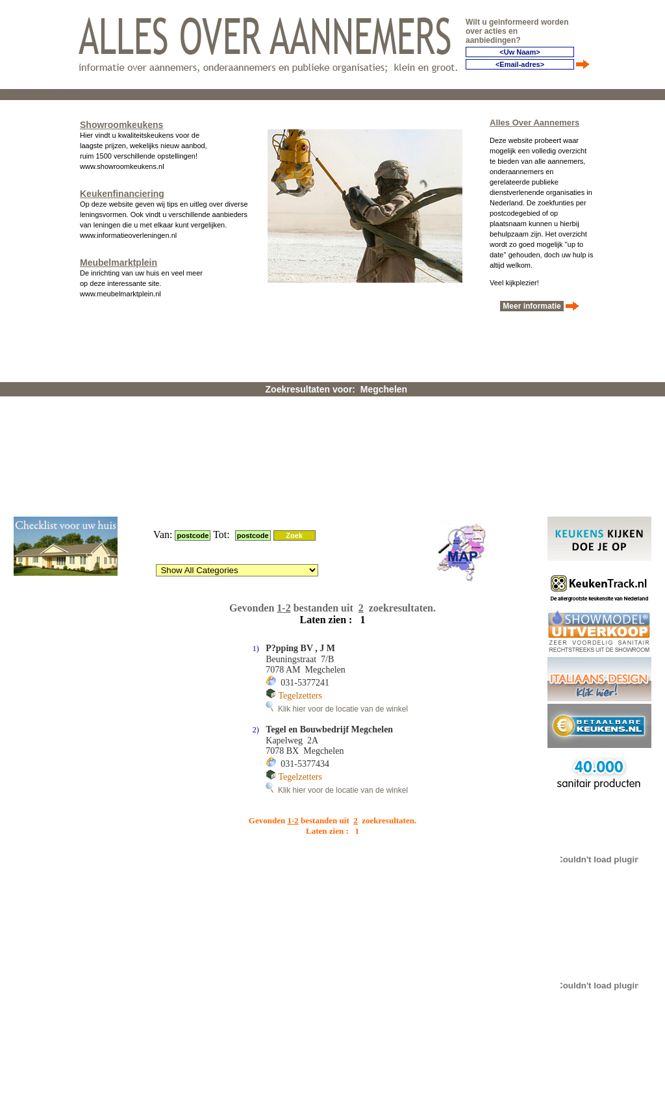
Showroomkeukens (121, 121)
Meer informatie (532, 302)
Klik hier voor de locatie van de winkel (337, 538)
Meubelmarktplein (118, 258)
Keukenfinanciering (122, 190)
